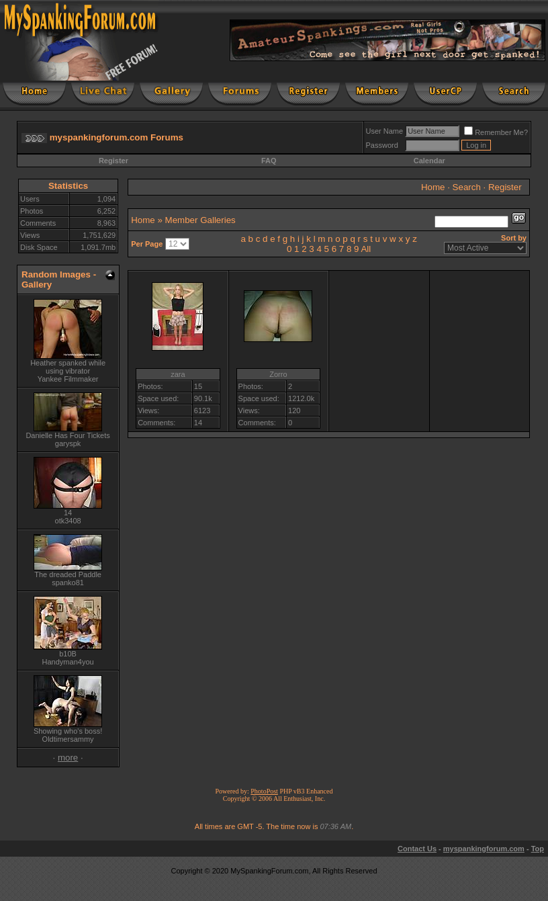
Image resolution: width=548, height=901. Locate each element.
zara (178, 374)
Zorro (278, 374)
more (68, 758)
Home (433, 187)
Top (537, 849)
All (366, 249)
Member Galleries (200, 220)
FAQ (269, 161)
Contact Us (417, 849)
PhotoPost (264, 791)
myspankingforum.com (483, 849)
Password (382, 145)
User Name (385, 131)
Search (467, 187)
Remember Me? (496, 132)
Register (113, 161)
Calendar (429, 161)
